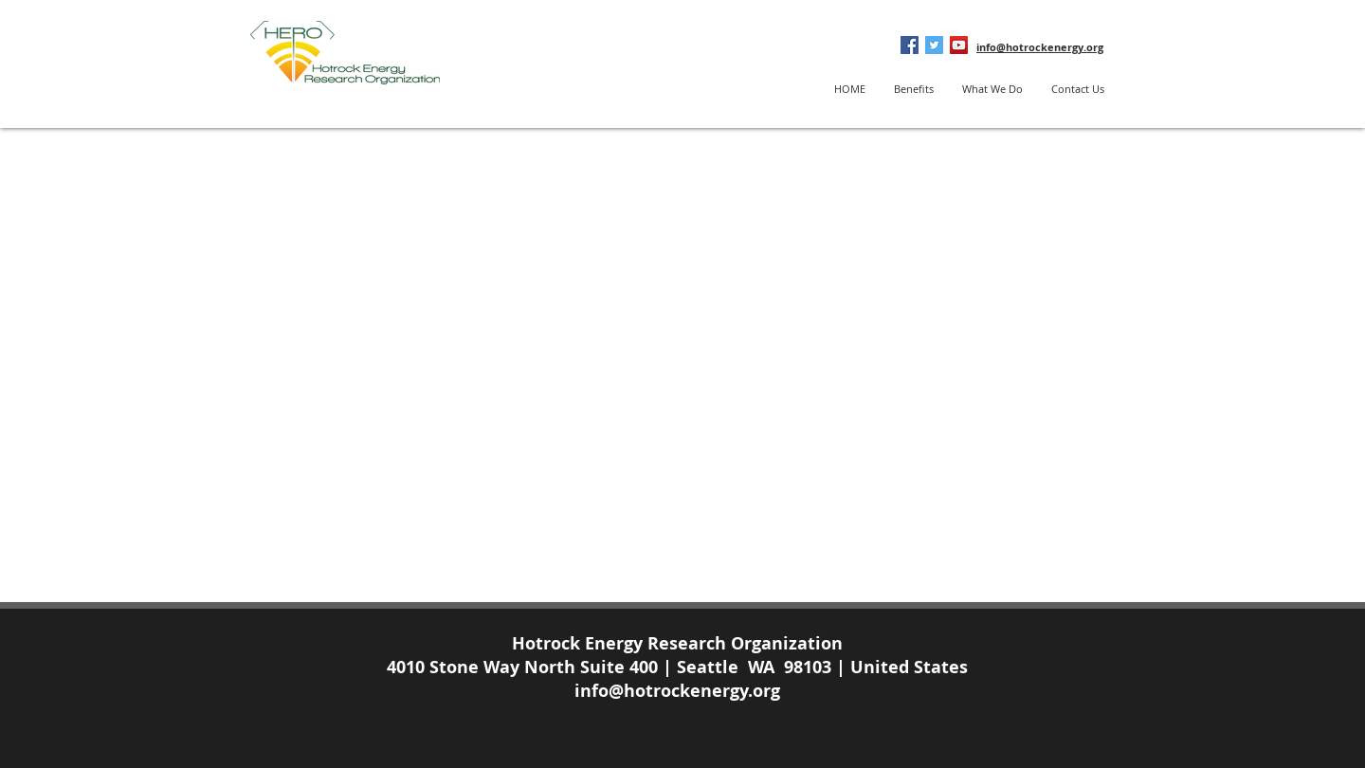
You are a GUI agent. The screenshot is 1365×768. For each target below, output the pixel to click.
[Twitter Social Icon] (934, 45)
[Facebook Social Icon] (910, 45)
